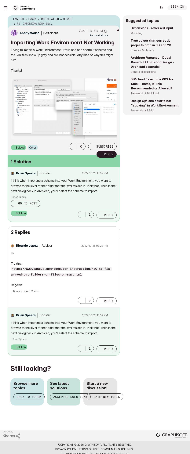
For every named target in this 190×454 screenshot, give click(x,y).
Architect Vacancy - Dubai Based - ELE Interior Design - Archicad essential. (152, 62)
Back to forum (29, 397)
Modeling (136, 33)
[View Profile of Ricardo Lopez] (27, 245)
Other (32, 147)
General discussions (143, 71)
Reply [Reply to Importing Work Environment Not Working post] (108, 154)
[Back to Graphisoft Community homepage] (25, 7)
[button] (73, 146)
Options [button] (114, 19)
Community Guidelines (117, 449)
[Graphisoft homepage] (171, 436)
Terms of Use (88, 449)
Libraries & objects (142, 50)
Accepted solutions (70, 397)
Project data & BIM (142, 110)
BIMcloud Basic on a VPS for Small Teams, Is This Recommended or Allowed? (152, 83)
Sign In (177, 6)
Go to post (27, 203)
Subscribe (104, 146)
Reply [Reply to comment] (108, 215)
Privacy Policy (65, 449)
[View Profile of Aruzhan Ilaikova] (99, 35)
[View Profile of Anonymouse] (29, 33)
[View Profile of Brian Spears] (26, 173)
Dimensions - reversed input (152, 28)
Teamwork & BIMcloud (145, 93)
